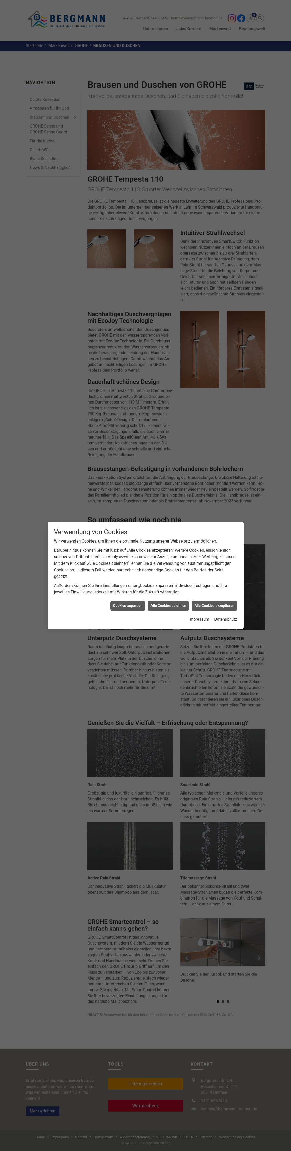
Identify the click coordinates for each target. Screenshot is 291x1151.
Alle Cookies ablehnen (168, 604)
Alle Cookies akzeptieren (214, 604)
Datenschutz (225, 617)
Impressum (199, 617)
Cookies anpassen (128, 604)
